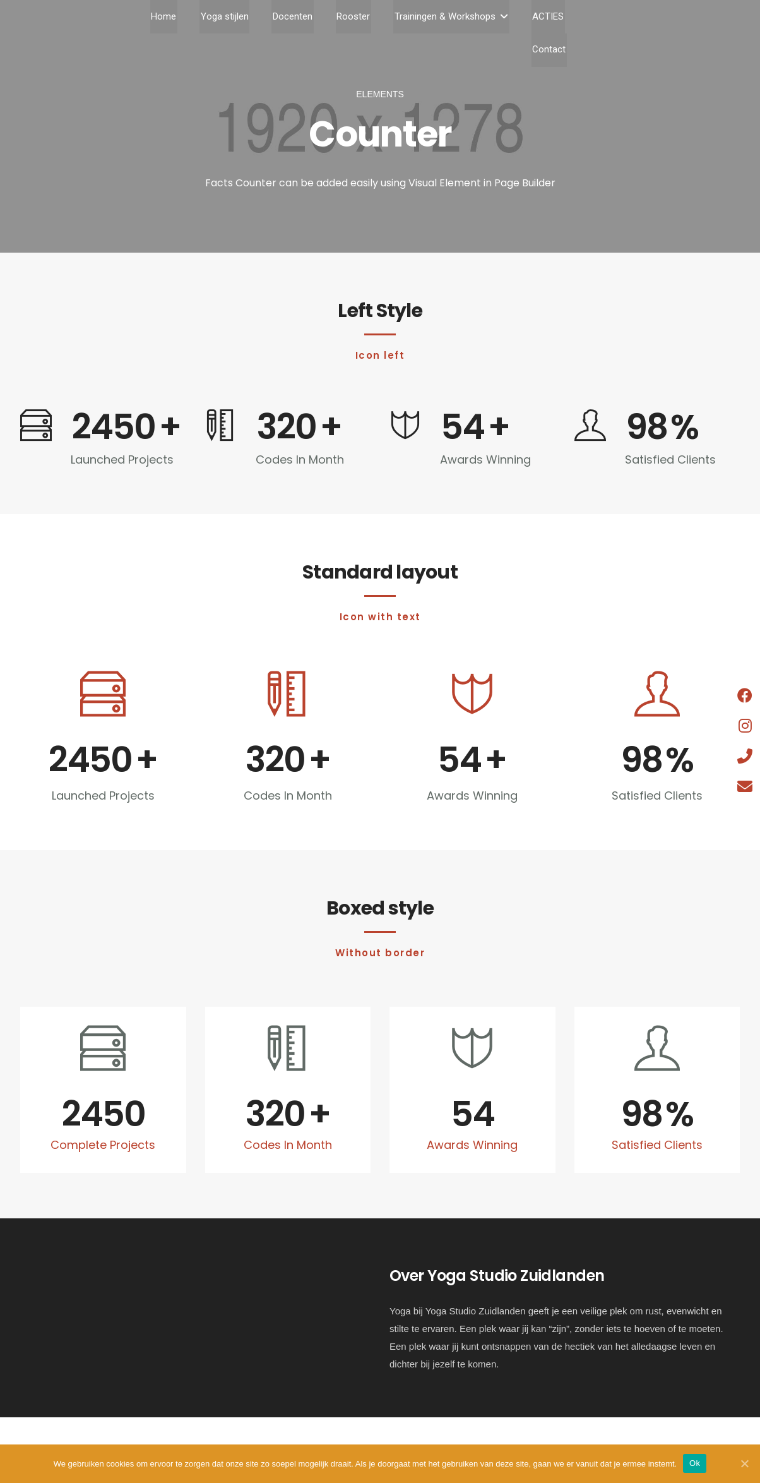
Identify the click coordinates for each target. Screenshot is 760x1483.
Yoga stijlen (222, 16)
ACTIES (537, 16)
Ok (694, 1463)
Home (163, 16)
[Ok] (744, 1463)
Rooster (347, 16)
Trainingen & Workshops (436, 16)
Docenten (288, 16)
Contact (592, 16)
